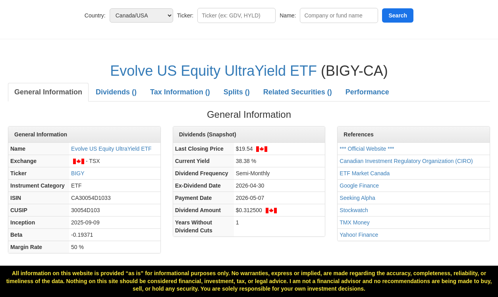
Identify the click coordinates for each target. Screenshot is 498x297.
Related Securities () (297, 92)
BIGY (77, 173)
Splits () (237, 92)
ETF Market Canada (365, 173)
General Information (48, 92)
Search (397, 15)
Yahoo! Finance (359, 235)
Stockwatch (354, 210)
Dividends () (116, 92)
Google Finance (359, 185)
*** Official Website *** (367, 149)
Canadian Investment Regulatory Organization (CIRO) (406, 161)
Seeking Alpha (357, 198)
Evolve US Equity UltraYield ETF (213, 71)
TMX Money (354, 222)
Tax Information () (180, 92)
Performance (367, 92)
